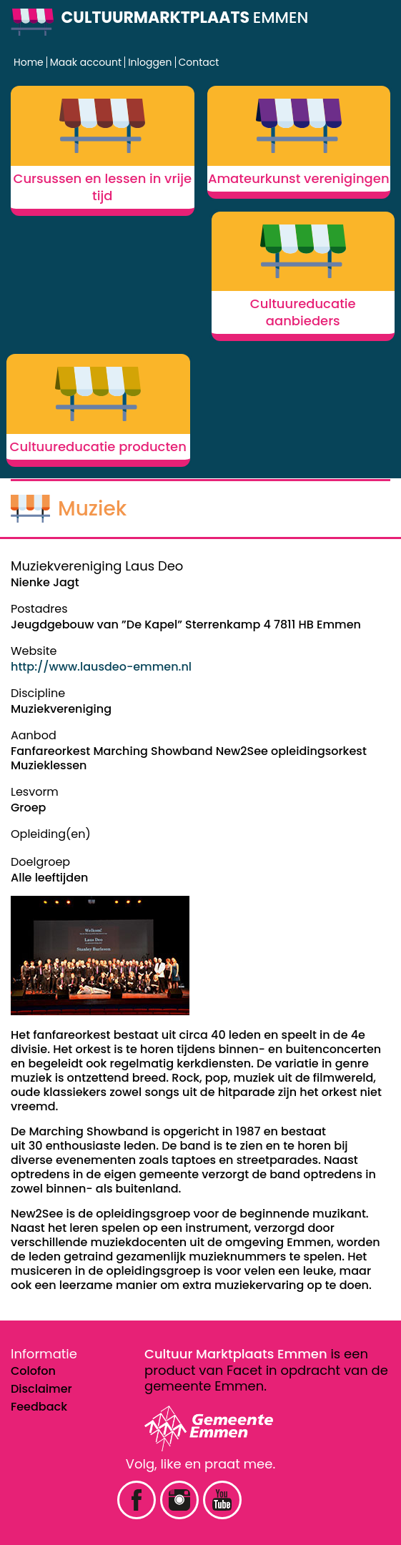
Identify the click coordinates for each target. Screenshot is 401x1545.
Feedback (39, 1406)
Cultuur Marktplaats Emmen (235, 1354)
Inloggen (150, 62)
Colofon (33, 1371)
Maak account (86, 62)
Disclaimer (41, 1389)
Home (29, 62)
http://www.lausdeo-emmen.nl (101, 666)
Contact (199, 62)
